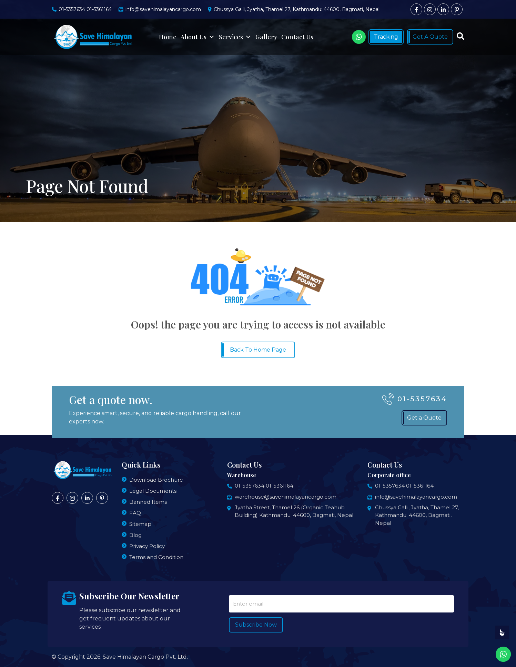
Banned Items (148, 502)
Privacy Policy (147, 546)
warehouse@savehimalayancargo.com (285, 496)
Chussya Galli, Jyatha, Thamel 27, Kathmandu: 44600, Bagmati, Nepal (417, 515)
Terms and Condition (156, 557)
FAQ (135, 513)
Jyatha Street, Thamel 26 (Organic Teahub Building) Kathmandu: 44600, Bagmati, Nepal (294, 511)
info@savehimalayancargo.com (416, 496)
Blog (135, 535)
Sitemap (140, 524)
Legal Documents (152, 491)
